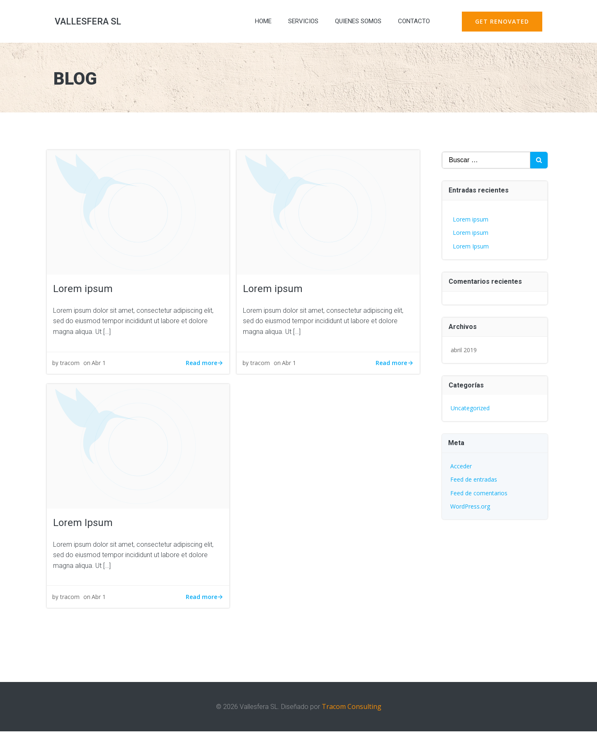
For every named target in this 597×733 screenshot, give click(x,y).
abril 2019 (464, 350)
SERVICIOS (301, 22)
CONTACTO (412, 22)
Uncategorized (470, 408)
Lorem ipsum (470, 219)
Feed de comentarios (478, 493)
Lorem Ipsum (471, 246)
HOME (261, 22)
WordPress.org (470, 506)
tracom (70, 365)
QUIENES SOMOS (356, 22)
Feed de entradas (473, 479)
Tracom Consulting (351, 708)
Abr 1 (99, 365)
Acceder (461, 466)
